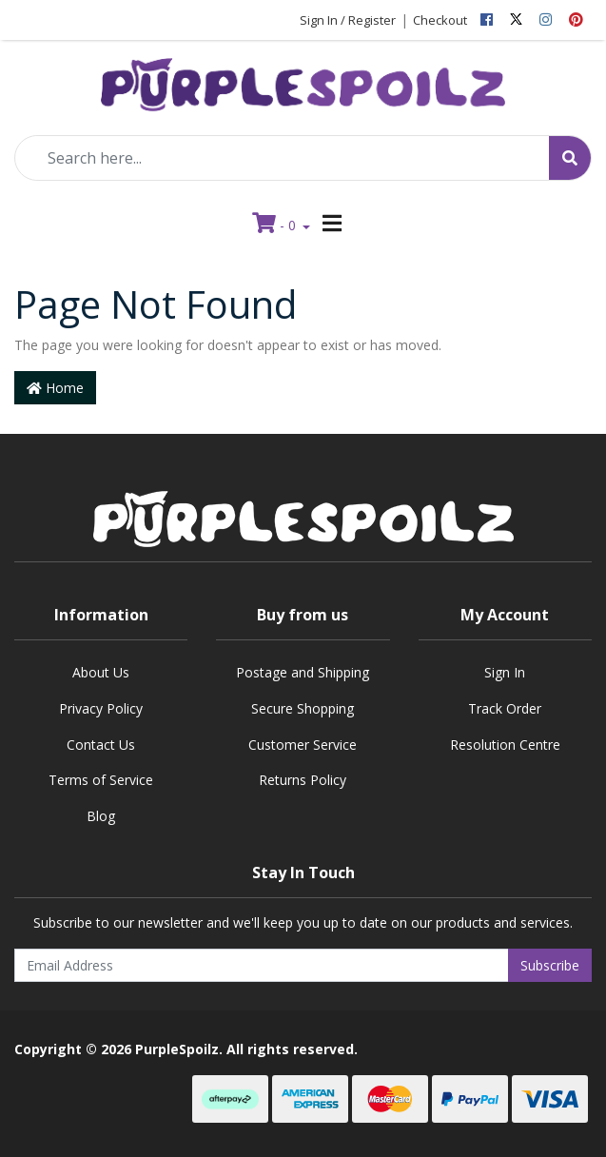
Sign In (504, 672)
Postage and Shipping (302, 672)
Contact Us (101, 744)
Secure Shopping (302, 708)
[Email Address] (261, 965)
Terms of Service (101, 780)
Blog (101, 816)
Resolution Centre (505, 744)
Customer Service (302, 744)
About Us (100, 672)
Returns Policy (302, 780)
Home (55, 388)
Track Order (504, 708)
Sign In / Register (348, 20)
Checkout (440, 20)
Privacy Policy (101, 708)
